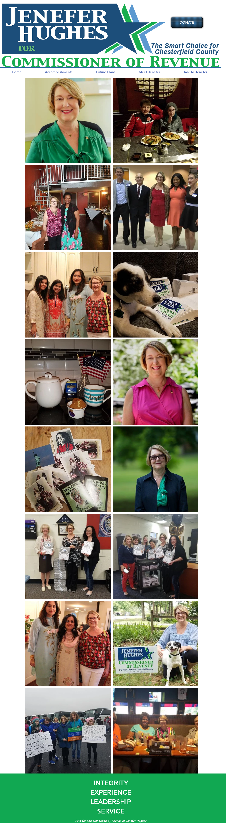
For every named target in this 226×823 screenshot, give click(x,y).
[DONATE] (187, 22)
